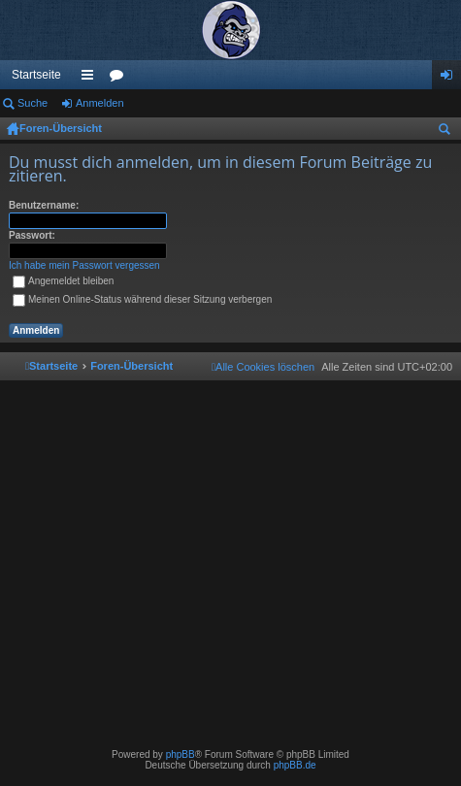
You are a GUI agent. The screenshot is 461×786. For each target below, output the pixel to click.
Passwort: (32, 235)
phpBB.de (295, 765)
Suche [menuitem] (448, 132)
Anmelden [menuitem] (451, 78)
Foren (120, 78)
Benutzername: (44, 205)
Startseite (36, 75)
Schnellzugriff (91, 78)
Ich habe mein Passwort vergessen (84, 265)
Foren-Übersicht (60, 128)
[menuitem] (263, 367)
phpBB (180, 754)
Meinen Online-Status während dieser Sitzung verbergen (142, 299)
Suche (32, 103)
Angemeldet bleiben (63, 281)
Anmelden (100, 103)
